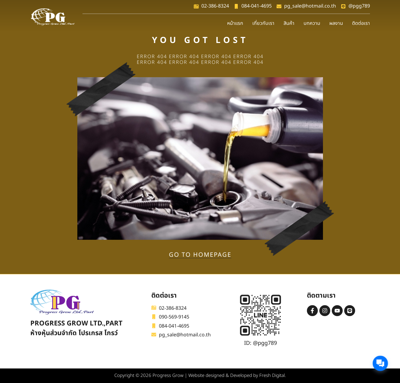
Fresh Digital (272, 375)
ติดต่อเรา (361, 23)
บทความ (312, 23)
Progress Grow (168, 375)
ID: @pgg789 (260, 343)
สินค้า (289, 23)
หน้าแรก (235, 23)
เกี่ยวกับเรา (263, 23)
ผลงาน (336, 23)
